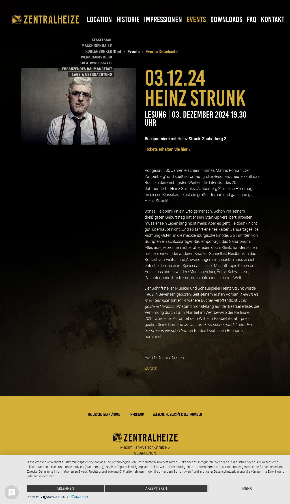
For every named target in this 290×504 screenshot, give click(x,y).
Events (196, 19)
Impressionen (163, 19)
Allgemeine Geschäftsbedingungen (177, 414)
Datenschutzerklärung (104, 414)
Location (99, 19)
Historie (128, 19)
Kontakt (272, 19)
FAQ (251, 19)
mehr (247, 489)
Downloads (226, 19)
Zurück (151, 368)
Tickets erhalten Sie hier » (167, 149)
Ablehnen (65, 489)
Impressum (136, 414)
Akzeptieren (156, 489)
